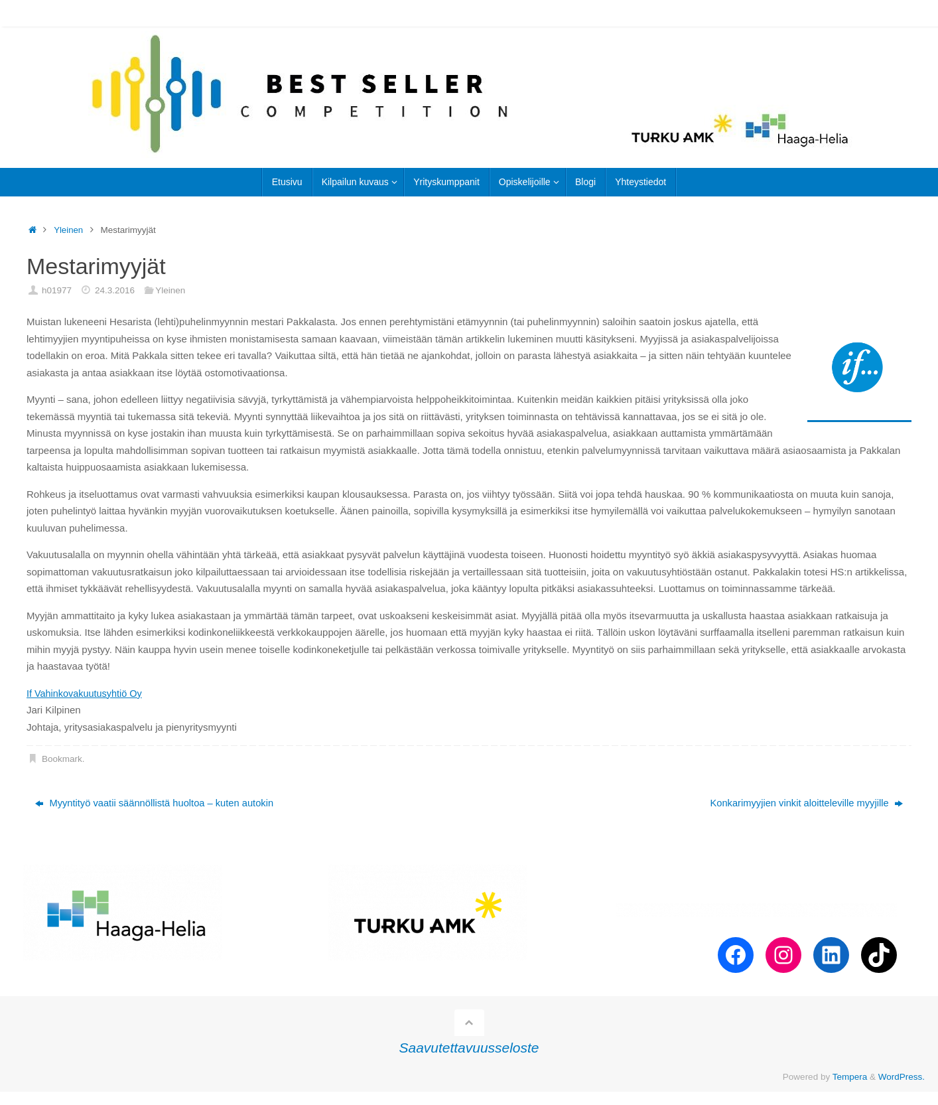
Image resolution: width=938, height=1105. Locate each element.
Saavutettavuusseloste (469, 1048)
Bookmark (62, 759)
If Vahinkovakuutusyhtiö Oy (87, 693)
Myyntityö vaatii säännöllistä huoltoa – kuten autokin (156, 803)
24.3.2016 (115, 290)
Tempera (850, 1077)
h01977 (57, 290)
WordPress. (901, 1077)
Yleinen (69, 230)
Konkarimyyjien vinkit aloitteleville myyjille (804, 803)
